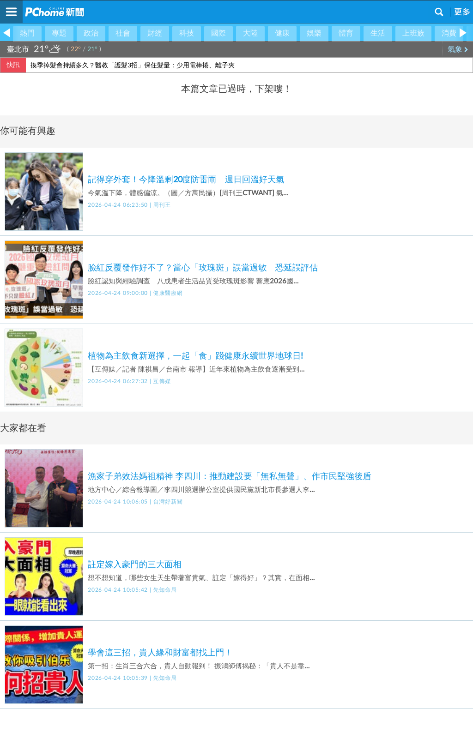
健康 (282, 33)
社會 (122, 33)
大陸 (250, 33)
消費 (449, 33)
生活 (377, 33)
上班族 (413, 33)
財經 (154, 33)
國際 (218, 33)
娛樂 (314, 33)
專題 (59, 33)
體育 (346, 33)
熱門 (27, 33)
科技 (186, 33)
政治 (91, 33)
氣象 (458, 49)
